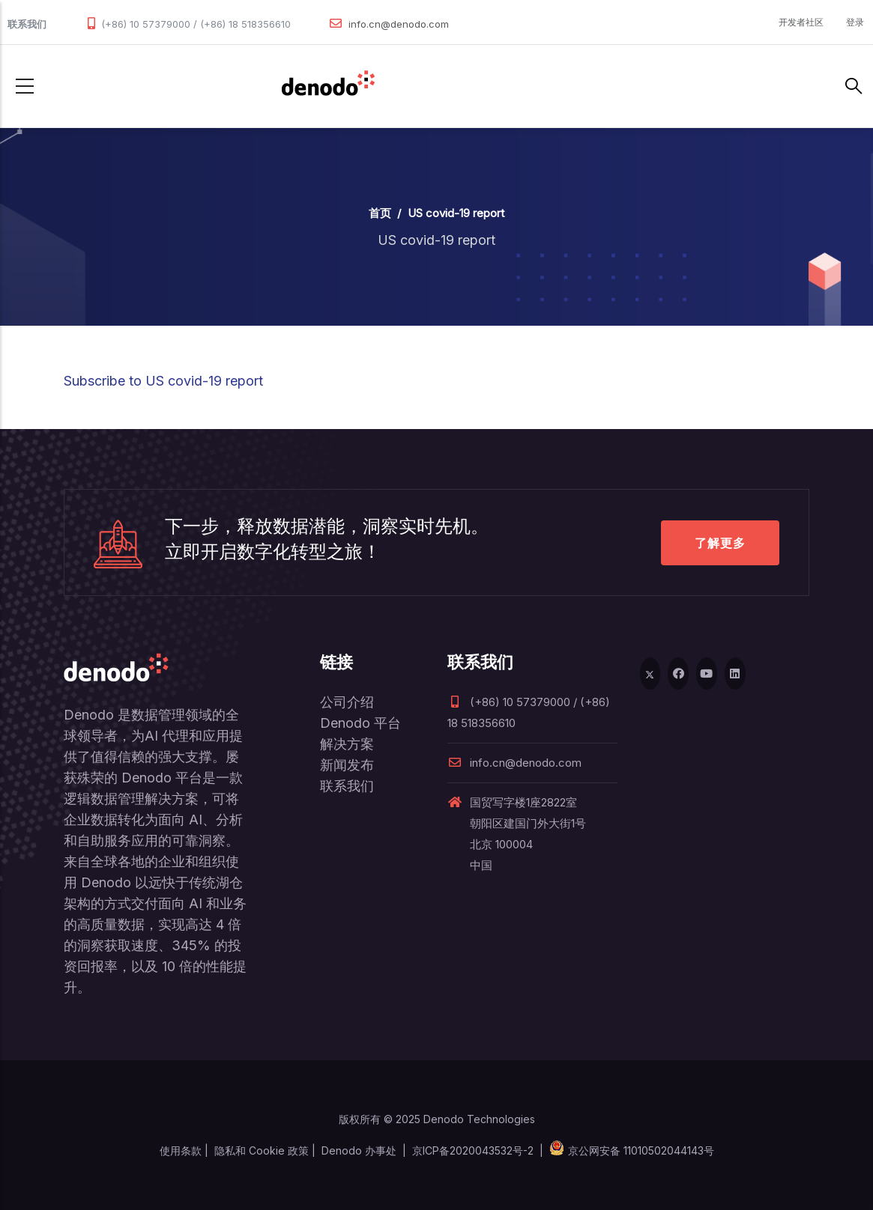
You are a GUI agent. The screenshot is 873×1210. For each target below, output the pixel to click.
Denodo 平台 (360, 723)
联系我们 (347, 786)
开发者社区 (801, 22)
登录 (855, 22)
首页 (380, 213)
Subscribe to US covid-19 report (163, 381)
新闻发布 (347, 765)
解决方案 (347, 744)
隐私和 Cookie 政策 (261, 1150)
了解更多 (720, 542)
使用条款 (181, 1150)
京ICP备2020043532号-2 (473, 1150)
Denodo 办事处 (358, 1150)
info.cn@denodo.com (398, 24)
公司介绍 (347, 702)
